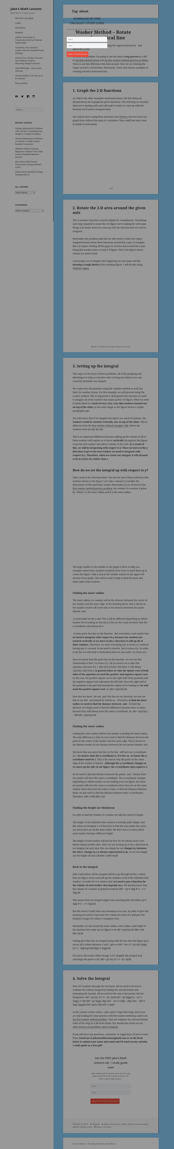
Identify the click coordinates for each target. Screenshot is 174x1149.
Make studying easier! (78, 53)
